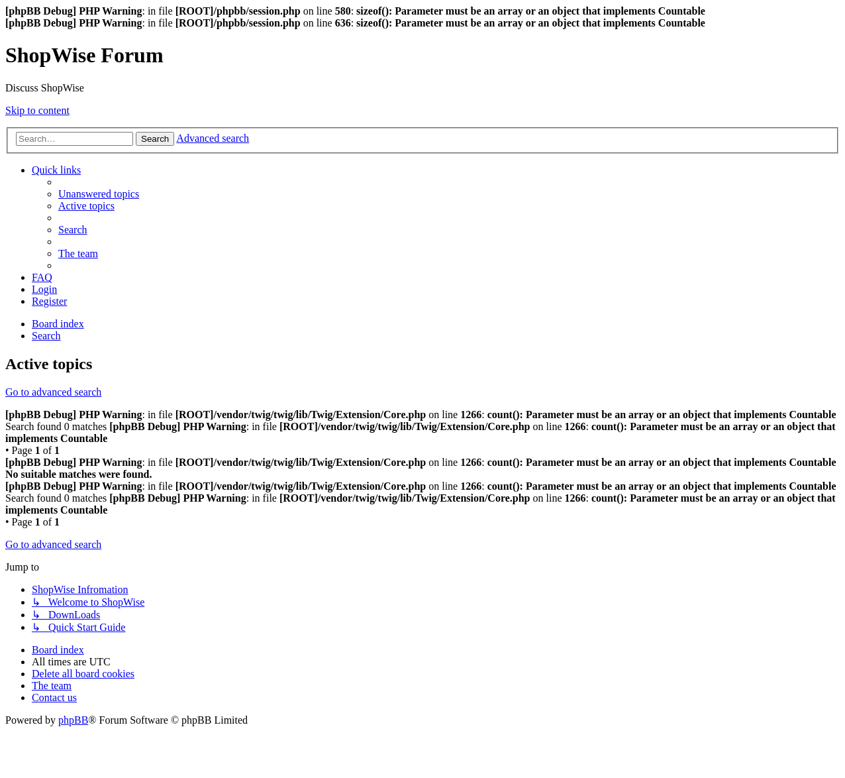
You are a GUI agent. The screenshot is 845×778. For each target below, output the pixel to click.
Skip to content (37, 110)
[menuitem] (98, 193)
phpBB (73, 720)
